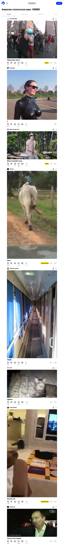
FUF (11, 367)
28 (55, 63)
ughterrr (10, 399)
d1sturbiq (12, 68)
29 (55, 124)
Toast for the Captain (14, 538)
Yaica (9, 260)
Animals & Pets (44, 263)
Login (59, 3)
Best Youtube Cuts (14, 129)
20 (55, 163)
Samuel (12, 169)
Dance (46, 63)
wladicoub (12, 507)
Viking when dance (13, 60)
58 (55, 402)
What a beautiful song (14, 161)
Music (46, 163)
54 (55, 541)
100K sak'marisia (14, 268)
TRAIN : (9, 360)
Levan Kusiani (13, 407)
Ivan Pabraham (13, 18)
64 (55, 501)
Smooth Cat (11, 499)
